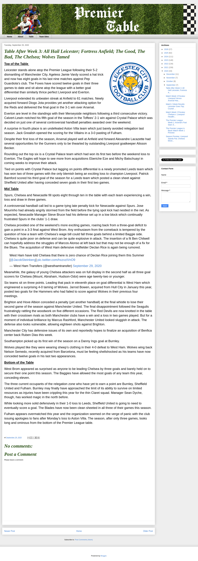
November (170, 78)
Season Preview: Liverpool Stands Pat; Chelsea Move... (177, 138)
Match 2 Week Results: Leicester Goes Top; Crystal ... (175, 106)
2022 (166, 64)
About (20, 37)
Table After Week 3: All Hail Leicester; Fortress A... (176, 90)
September (171, 85)
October (169, 81)
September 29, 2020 (87, 266)
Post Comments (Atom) (84, 540)
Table (31, 37)
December (170, 74)
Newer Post (9, 531)
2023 (166, 60)
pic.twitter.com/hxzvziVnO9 (56, 260)
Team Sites (44, 37)
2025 (166, 53)
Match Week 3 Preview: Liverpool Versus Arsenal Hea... (175, 98)
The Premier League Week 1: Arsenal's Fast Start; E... (176, 122)
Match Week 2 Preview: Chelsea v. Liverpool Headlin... (175, 114)
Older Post (148, 531)
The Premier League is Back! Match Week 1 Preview (175, 130)
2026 (166, 49)
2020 (166, 71)
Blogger (103, 556)
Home (9, 37)
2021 (166, 67)
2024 (166, 57)
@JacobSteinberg (23, 260)
